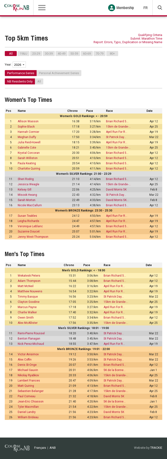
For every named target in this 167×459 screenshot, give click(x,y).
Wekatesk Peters (29, 275)
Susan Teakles (27, 215)
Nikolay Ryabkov (28, 375)
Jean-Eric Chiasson (31, 401)
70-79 (99, 53)
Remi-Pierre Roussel (31, 333)
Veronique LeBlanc (30, 226)
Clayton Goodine (28, 302)
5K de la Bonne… (115, 370)
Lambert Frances (29, 380)
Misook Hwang (27, 194)
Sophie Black (26, 126)
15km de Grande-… (118, 126)
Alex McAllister (28, 323)
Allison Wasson (28, 121)
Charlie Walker (27, 312)
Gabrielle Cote (27, 147)
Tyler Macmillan (28, 406)
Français (40, 447)
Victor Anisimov (28, 354)
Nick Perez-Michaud (31, 344)
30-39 (49, 53)
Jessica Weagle (28, 184)
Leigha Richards (28, 221)
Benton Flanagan (29, 338)
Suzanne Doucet (29, 231)
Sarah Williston (28, 158)
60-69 (87, 53)
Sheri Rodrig (26, 179)
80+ (112, 53)
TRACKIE (156, 447)
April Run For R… (116, 132)
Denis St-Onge (27, 364)
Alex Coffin (25, 359)
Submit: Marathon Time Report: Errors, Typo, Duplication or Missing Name (128, 40)
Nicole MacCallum (30, 205)
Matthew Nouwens (30, 291)
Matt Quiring (26, 385)
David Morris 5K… (117, 200)
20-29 (36, 53)
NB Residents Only (20, 81)
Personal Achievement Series (59, 73)
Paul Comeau (26, 396)
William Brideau (28, 417)
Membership (125, 7)
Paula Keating (27, 163)
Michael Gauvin (28, 370)
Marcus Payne (27, 307)
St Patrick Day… (116, 137)
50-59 (74, 53)
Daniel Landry (27, 412)
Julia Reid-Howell (29, 142)
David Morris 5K (116, 189)
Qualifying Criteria (150, 35)
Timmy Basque (28, 296)
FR (146, 7)
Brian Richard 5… (117, 121)
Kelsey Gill (24, 189)
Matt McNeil (25, 286)
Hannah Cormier (28, 132)
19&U (23, 53)
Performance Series (20, 73)
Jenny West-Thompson (33, 236)
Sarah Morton (26, 200)
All (11, 53)
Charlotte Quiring (29, 168)
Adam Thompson (29, 281)
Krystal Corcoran (29, 153)
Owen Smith (26, 317)
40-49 (61, 53)
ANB (53, 447)
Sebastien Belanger (31, 391)
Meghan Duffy (27, 137)
